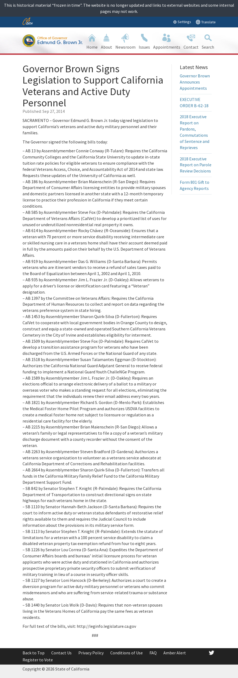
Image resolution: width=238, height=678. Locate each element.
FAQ (153, 652)
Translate (206, 21)
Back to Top (34, 652)
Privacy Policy (91, 652)
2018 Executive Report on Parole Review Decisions (195, 165)
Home (92, 41)
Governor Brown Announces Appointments (195, 82)
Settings (182, 21)
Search (208, 41)
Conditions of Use (126, 652)
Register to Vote (38, 659)
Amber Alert (174, 652)
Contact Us (61, 652)
